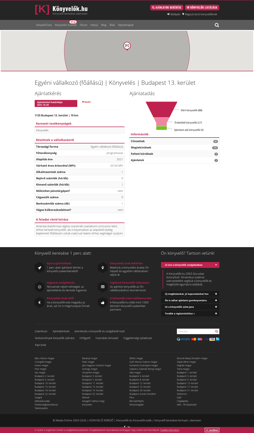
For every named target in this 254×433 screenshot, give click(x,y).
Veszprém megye (90, 372)
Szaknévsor (41, 331)
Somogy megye (89, 368)
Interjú (94, 25)
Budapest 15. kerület (92, 386)
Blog (103, 25)
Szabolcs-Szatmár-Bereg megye (145, 368)
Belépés (175, 14)
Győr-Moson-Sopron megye (143, 361)
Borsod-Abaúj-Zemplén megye (192, 358)
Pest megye (40, 368)
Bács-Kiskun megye (44, 358)
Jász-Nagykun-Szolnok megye (96, 365)
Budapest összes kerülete (142, 393)
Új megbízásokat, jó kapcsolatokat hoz (186, 293)
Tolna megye (183, 368)
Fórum (83, 25)
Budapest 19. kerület (92, 390)
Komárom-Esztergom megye (143, 365)
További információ (169, 430)
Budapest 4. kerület (139, 376)
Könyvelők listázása (203, 7)
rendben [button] (212, 430)
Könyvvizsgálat (136, 404)
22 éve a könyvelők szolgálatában (183, 264)
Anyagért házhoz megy (93, 401)
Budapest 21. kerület (187, 390)
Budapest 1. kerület (187, 372)
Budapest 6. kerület (45, 379)
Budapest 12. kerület (140, 383)
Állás (112, 25)
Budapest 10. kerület (45, 383)
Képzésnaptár (126, 25)
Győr (179, 397)
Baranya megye (89, 358)
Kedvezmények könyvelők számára (54, 338)
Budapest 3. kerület (92, 376)
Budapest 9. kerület (187, 379)
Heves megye (41, 365)
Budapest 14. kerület (45, 386)
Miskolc (86, 397)
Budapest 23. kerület (92, 393)
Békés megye (136, 358)
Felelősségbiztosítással (46, 404)
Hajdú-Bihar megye (186, 361)
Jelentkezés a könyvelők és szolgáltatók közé (100, 331)
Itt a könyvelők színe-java (179, 306)
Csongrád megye (43, 361)
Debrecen (182, 393)
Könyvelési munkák (66, 23)
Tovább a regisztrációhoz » (180, 313)
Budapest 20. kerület (140, 390)
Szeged (38, 397)
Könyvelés (87, 404)
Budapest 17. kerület (187, 386)
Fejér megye (88, 361)
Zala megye (135, 372)
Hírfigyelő (85, 338)
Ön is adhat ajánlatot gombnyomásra (186, 300)
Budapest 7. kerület (92, 379)
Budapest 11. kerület (92, 383)
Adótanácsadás (42, 401)
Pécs (131, 397)
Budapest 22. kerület (45, 393)
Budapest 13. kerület (187, 383)
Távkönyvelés (41, 408)
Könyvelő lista (44, 25)
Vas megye (40, 372)
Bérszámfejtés (136, 401)
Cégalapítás (182, 401)
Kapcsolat (40, 345)
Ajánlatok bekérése (168, 7)
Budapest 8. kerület (139, 379)
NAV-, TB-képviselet (187, 404)
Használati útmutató (107, 338)
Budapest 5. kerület (187, 376)
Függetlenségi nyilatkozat (137, 338)
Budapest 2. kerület (45, 376)
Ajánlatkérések (61, 331)
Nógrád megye (184, 365)
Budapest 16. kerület (140, 386)
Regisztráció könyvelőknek (201, 14)
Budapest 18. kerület (45, 390)
